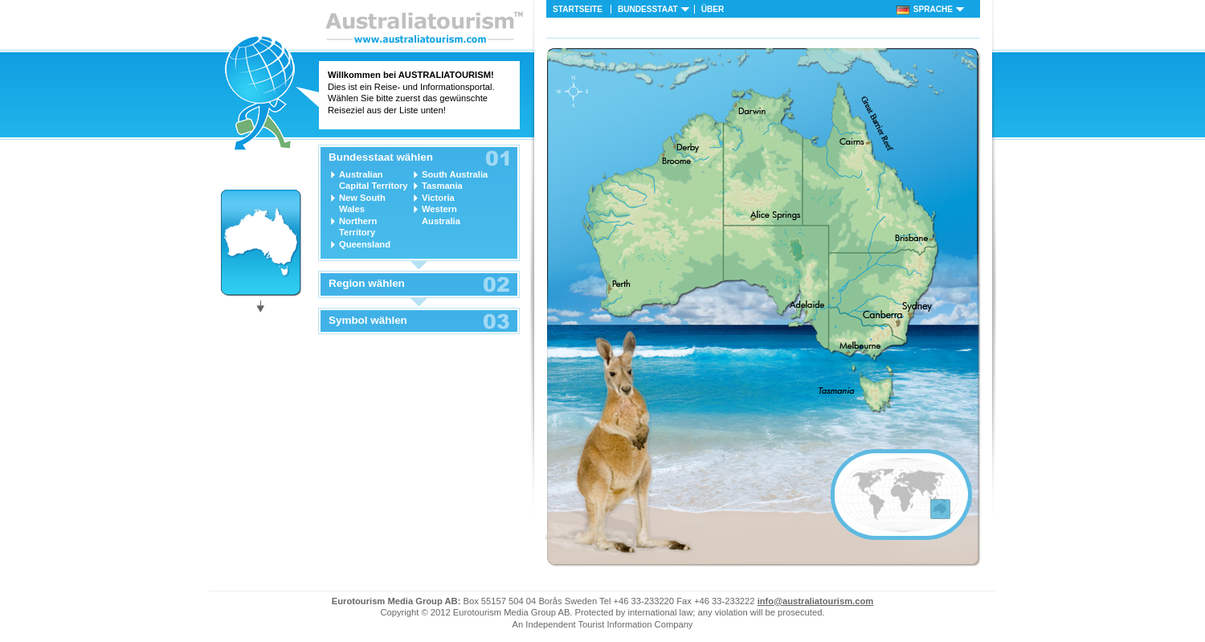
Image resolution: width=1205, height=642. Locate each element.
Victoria (438, 197)
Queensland (364, 244)
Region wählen (367, 283)
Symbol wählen (368, 320)
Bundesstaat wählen (381, 157)
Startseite (577, 9)
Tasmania (442, 185)
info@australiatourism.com (816, 601)
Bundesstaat (648, 9)
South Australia (455, 174)
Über (713, 9)
